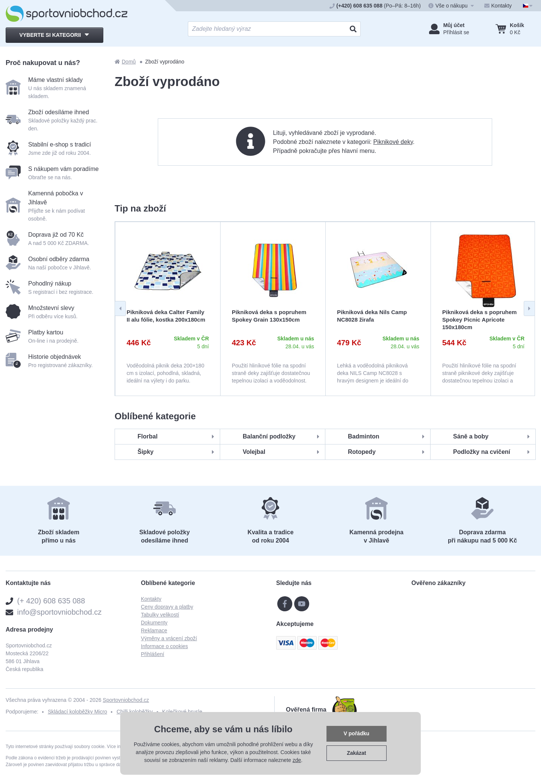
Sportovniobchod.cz (126, 700)
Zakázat (356, 753)
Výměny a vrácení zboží (169, 638)
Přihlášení (152, 654)
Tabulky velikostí (160, 615)
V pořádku (356, 733)
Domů (125, 62)
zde (297, 760)
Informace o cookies (164, 646)
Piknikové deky (393, 142)
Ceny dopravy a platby (167, 607)
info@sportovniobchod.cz (59, 612)
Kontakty (151, 599)
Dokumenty (154, 623)
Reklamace (154, 630)
